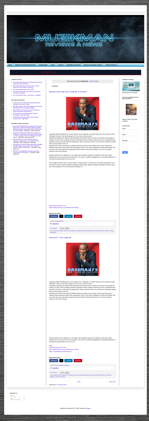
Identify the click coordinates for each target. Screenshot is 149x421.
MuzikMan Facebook (74, 65)
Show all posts (94, 81)
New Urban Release (89, 230)
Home (10, 65)
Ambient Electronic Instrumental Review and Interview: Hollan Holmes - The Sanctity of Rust (26, 140)
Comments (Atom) (62, 384)
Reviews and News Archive (93, 65)
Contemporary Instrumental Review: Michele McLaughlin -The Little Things (25, 114)
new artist (79, 375)
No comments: (54, 228)
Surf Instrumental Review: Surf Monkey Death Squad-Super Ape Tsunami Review (28, 83)
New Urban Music (79, 230)
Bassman (56, 230)
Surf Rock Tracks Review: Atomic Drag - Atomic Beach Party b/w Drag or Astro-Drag (26, 86)
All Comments (15, 399)
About (53, 65)
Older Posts (112, 381)
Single (111, 230)
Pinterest (78, 216)
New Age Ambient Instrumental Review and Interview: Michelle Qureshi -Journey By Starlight (28, 107)
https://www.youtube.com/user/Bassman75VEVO (64, 207)
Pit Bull (96, 230)
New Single (71, 230)
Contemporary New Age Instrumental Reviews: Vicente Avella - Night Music (26, 117)
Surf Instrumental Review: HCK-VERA (23, 89)
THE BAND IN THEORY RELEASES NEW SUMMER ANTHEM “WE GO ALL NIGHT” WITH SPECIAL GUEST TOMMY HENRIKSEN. (27, 146)
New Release (85, 375)
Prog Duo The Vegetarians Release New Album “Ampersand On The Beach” (26, 151)
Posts (13, 396)
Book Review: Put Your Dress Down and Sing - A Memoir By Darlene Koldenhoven (26, 110)
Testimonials (43, 65)
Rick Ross (107, 230)
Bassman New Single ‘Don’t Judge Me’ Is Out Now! (68, 92)
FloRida (61, 230)
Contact (60, 65)
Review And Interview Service (25, 65)
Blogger (88, 408)
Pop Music (101, 230)
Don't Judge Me (63, 375)
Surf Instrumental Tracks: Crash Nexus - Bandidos (27, 95)
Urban (56, 376)
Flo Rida (70, 375)
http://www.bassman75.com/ (57, 205)
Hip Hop (66, 230)
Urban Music (53, 232)
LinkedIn (68, 216)
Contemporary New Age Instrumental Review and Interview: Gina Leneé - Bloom (26, 103)
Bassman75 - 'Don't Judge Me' (60, 238)
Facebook (54, 216)
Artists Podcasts (111, 65)
